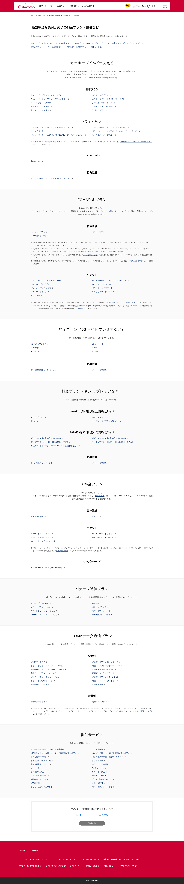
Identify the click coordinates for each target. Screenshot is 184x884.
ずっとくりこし (37, 768)
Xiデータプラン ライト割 (102, 787)
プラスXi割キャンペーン (102, 779)
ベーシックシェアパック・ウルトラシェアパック (51, 127)
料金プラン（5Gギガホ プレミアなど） (91, 43)
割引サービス (96, 47)
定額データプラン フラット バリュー (46, 677)
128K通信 (79, 308)
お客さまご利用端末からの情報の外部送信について (121, 859)
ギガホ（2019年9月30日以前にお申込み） (48, 438)
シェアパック (88, 74)
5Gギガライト (98, 344)
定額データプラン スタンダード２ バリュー (48, 669)
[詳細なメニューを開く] (165, 6)
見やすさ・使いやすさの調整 (29, 866)
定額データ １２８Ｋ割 (40, 684)
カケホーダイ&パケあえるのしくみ (106, 71)
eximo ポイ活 (36, 351)
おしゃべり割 (97, 761)
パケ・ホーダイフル (39, 292)
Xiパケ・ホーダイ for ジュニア (43, 541)
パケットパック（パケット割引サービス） (48, 280)
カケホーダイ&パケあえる (41, 43)
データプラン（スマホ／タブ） (43, 106)
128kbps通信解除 (62, 551)
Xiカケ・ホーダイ (99, 775)
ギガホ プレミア (37, 417)
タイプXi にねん (37, 516)
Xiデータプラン (98, 603)
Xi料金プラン (36, 47)
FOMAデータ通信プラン (76, 47)
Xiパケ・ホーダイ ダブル (41, 537)
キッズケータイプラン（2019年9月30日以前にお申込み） (54, 446)
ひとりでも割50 (98, 772)
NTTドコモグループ (128, 866)
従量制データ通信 (38, 702)
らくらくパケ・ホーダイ (102, 292)
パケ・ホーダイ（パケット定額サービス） (109, 280)
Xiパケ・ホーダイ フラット (103, 534)
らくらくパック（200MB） (103, 135)
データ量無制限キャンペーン (42, 370)
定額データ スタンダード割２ (104, 681)
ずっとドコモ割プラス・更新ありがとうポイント (51, 178)
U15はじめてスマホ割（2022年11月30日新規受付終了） (54, 753)
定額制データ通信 (38, 662)
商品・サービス (45, 6)
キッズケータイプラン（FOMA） (105, 421)
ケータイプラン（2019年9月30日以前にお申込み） (113, 442)
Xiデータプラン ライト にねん (43, 611)
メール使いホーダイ (90, 255)
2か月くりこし (98, 768)
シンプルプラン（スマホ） (42, 103)
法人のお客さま (88, 6)
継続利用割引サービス (40, 764)
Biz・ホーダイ (36, 295)
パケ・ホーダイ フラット (102, 288)
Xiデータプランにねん (40, 603)
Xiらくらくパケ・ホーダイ (103, 537)
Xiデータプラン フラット (102, 615)
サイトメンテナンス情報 (56, 866)
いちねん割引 (97, 783)
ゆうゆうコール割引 (100, 764)
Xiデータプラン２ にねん (41, 607)
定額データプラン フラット (103, 673)
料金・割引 (42, 15)
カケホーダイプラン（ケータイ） (105, 95)
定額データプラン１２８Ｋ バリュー (45, 673)
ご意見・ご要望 (91, 866)
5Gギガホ (35, 348)
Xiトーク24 (99, 496)
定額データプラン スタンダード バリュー (48, 666)
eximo (94, 348)
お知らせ (60, 6)
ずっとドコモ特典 (99, 370)
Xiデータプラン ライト (101, 611)
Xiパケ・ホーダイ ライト (41, 534)
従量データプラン (99, 702)
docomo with (36, 161)
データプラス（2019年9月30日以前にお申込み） (51, 442)
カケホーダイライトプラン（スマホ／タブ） (49, 99)
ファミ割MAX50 (37, 772)
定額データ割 (97, 684)
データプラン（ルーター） (103, 106)
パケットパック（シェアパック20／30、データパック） (115, 131)
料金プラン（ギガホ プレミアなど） (127, 43)
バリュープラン (98, 232)
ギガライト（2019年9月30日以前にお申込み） (111, 438)
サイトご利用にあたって (87, 859)
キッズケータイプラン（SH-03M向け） (47, 567)
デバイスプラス (98, 110)
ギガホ (33, 421)
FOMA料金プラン (63, 43)
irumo (94, 351)
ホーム (33, 15)
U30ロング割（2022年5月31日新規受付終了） (111, 753)
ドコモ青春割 (97, 749)
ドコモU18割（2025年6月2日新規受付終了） (49, 749)
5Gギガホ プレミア (38, 344)
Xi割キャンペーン (38, 779)
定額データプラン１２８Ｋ (103, 669)
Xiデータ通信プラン (54, 47)
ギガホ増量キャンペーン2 (41, 463)
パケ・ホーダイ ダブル (40, 284)
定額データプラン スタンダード (105, 662)
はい (81, 815)
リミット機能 (107, 211)
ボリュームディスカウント (42, 787)
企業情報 (73, 6)
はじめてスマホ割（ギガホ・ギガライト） (109, 757)
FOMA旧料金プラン (39, 236)
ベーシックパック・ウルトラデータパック (109, 127)
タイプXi (95, 516)
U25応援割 (35, 783)
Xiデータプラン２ (99, 607)
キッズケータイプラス (40, 110)
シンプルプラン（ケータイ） (104, 103)
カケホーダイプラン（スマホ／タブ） (46, 95)
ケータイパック (37, 131)
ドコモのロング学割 (39, 757)
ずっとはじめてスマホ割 (41, 761)
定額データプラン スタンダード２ (106, 666)
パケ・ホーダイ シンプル (41, 288)
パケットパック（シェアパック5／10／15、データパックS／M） (57, 135)
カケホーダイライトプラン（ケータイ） (108, 99)
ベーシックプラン (38, 232)
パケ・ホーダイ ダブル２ (102, 284)
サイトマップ (74, 866)
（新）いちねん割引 (39, 775)
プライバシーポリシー (64, 859)
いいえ (105, 815)
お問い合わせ (108, 866)
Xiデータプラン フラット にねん (44, 615)
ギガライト (96, 417)
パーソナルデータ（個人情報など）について (34, 859)
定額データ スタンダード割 (42, 681)
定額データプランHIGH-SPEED (105, 677)
